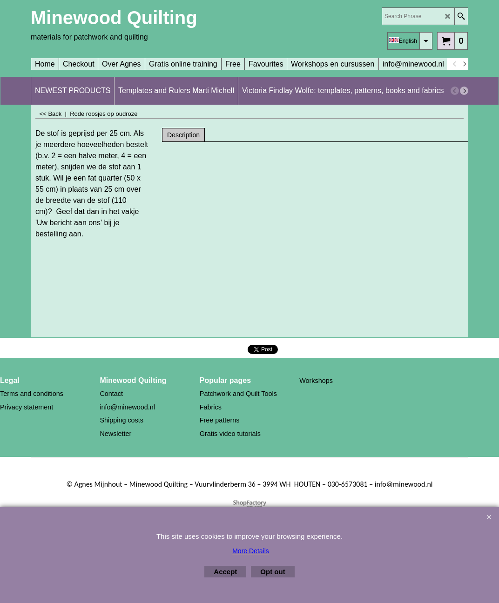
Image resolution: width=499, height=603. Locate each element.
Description (183, 135)
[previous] (455, 64)
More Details (250, 551)
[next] (464, 64)
